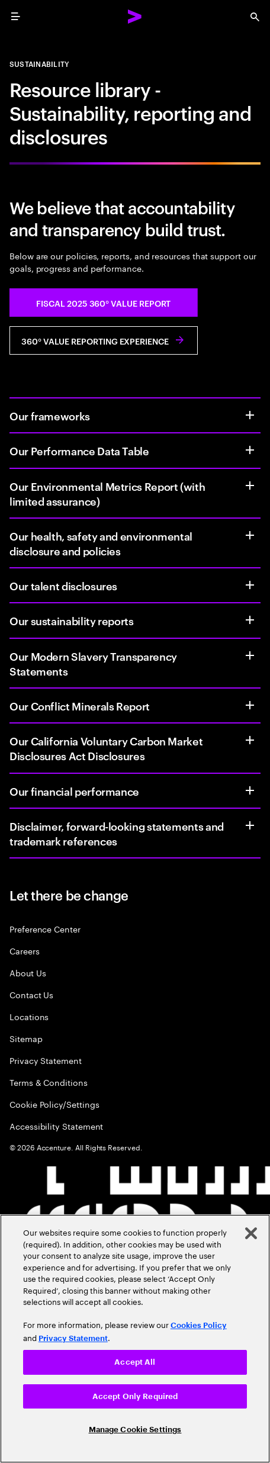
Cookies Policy (199, 1325)
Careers (24, 950)
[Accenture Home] (135, 16)
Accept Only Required (135, 1396)
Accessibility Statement (56, 1126)
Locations (29, 1016)
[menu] (15, 16)
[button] (103, 302)
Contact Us (31, 994)
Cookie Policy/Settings (54, 1104)
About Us (27, 972)
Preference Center (45, 928)
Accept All (134, 1362)
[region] (135, 1338)
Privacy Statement (45, 1060)
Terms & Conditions (48, 1082)
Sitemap (26, 1038)
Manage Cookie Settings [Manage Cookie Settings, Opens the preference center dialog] (135, 1429)
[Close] (251, 1233)
